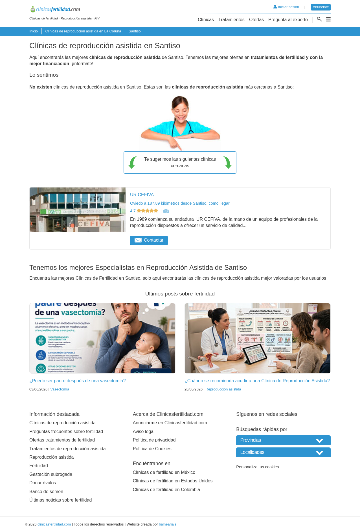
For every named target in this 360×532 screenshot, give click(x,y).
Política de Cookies (152, 448)
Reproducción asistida (223, 389)
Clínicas (206, 19)
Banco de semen (46, 491)
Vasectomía (59, 389)
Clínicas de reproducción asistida (62, 422)
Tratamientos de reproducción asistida (67, 448)
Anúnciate (321, 7)
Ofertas (256, 19)
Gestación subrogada (50, 474)
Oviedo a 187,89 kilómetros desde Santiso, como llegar (180, 203)
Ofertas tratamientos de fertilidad (62, 440)
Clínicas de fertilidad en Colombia (166, 489)
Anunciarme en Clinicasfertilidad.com (170, 422)
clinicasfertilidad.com (54, 524)
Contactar (149, 240)
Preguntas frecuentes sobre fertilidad (66, 431)
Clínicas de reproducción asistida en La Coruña (83, 31)
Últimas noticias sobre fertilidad (60, 500)
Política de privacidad (154, 440)
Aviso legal (144, 431)
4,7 (144, 211)
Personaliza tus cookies (257, 467)
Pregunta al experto (288, 19)
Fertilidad (38, 465)
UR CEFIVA (142, 194)
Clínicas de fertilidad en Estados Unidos (173, 480)
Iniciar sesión (286, 7)
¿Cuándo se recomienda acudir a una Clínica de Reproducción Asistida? (257, 380)
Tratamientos (231, 19)
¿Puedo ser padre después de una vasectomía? (77, 380)
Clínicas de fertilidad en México (164, 472)
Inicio (33, 31)
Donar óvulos (42, 482)
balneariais (167, 524)
